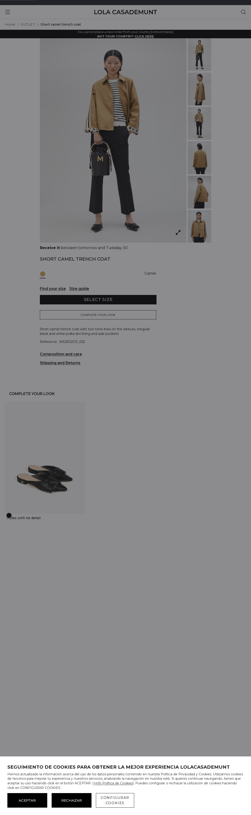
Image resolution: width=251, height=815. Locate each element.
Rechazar (71, 800)
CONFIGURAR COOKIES (115, 800)
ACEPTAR (27, 800)
